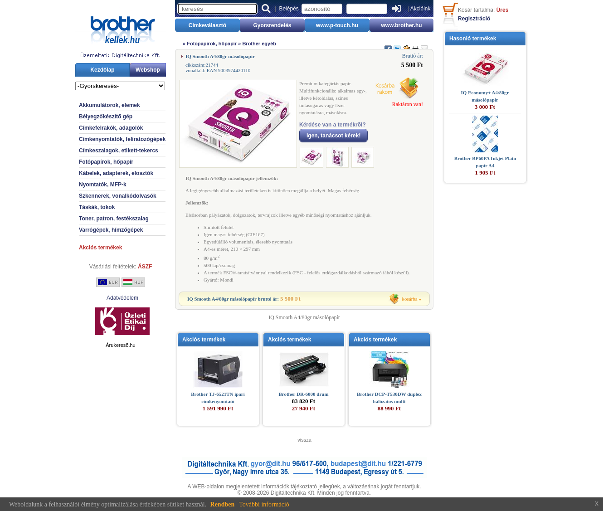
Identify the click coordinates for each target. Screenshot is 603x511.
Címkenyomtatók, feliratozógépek (122, 139)
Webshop (148, 70)
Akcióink (420, 8)
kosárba (410, 299)
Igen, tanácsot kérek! (333, 135)
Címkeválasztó (207, 25)
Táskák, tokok (97, 207)
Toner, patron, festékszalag (114, 218)
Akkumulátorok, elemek (109, 105)
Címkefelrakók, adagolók (111, 128)
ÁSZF (145, 266)
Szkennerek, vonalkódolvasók (117, 196)
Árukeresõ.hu (120, 345)
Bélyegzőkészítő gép (105, 116)
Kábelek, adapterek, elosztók (116, 173)
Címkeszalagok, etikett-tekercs (118, 150)
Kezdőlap (102, 70)
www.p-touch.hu (337, 25)
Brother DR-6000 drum (303, 394)
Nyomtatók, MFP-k (102, 184)
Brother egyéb (259, 43)
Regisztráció (474, 18)
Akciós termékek (100, 247)
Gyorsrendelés (272, 25)
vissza (304, 440)
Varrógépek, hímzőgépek (111, 230)
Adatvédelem (122, 298)
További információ (264, 504)
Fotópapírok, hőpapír (106, 162)
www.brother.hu (401, 25)
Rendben (222, 504)
